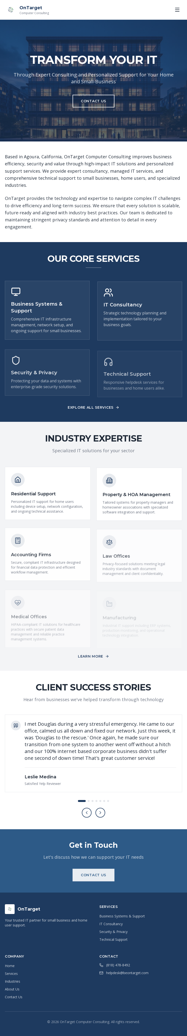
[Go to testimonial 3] (93, 801)
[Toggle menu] (177, 10)
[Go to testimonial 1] (82, 801)
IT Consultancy (111, 924)
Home (10, 965)
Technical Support (113, 939)
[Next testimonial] (100, 813)
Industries (12, 981)
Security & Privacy (113, 931)
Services (11, 973)
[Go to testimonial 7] (108, 801)
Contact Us (13, 997)
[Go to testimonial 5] (100, 801)
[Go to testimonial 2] (89, 801)
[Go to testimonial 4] (96, 801)
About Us (12, 989)
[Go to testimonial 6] (104, 801)
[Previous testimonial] (87, 813)
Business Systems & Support (122, 916)
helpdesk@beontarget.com (127, 972)
